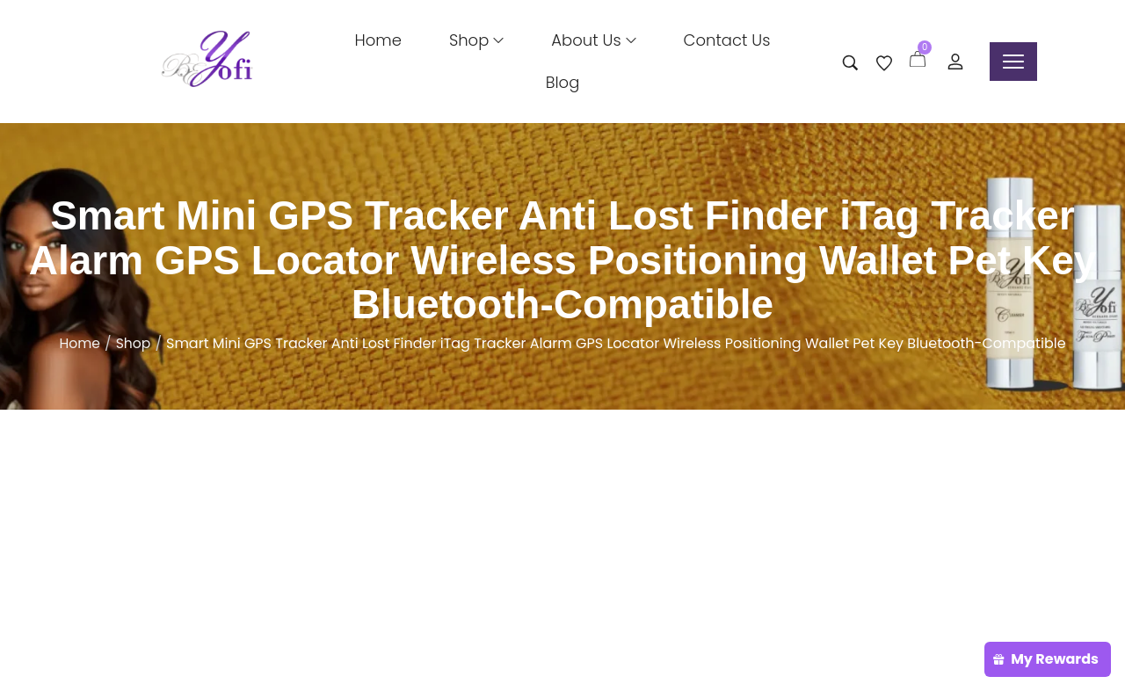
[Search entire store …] (850, 63)
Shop (134, 343)
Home (79, 343)
